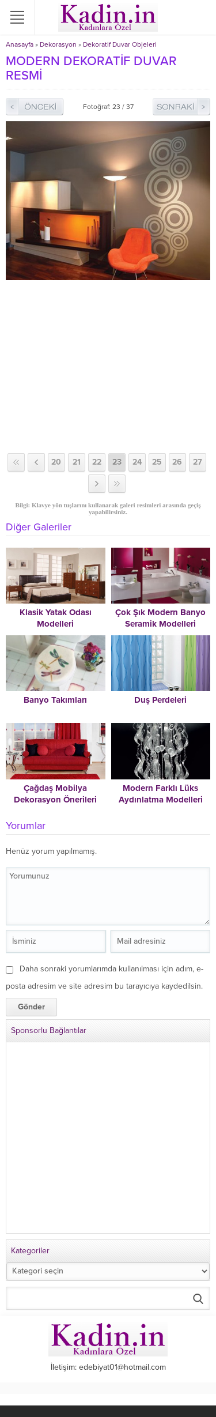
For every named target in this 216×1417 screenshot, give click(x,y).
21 (77, 462)
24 (137, 462)
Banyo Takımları (55, 700)
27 (197, 462)
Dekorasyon (58, 44)
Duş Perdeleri (160, 700)
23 (117, 462)
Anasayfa (19, 44)
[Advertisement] (108, 366)
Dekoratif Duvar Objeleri (120, 44)
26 (177, 462)
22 (96, 462)
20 (56, 462)
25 (157, 462)
